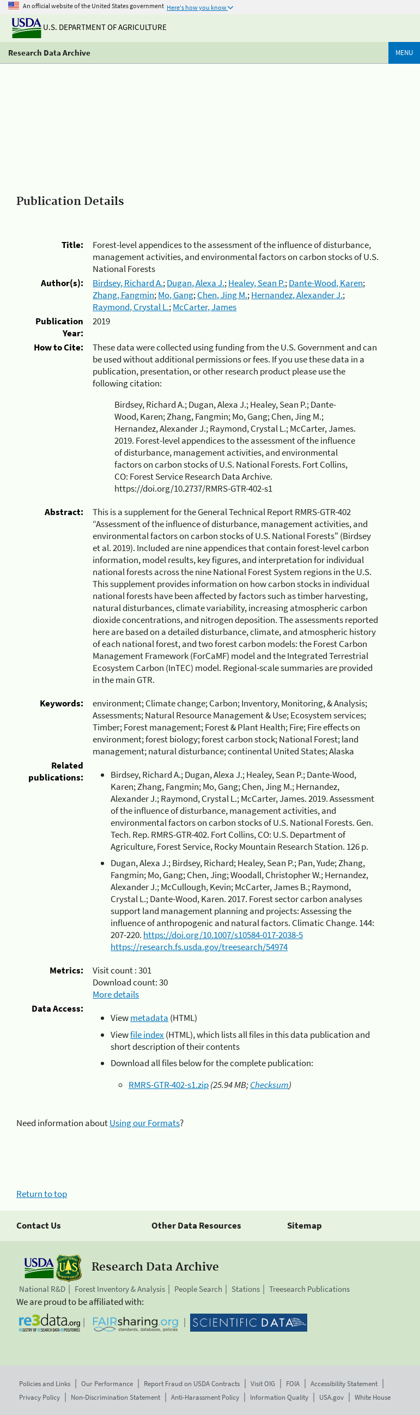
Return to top (41, 1194)
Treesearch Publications (309, 1289)
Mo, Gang (175, 295)
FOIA (293, 1383)
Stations (246, 1289)
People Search (198, 1289)
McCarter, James (204, 307)
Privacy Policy (39, 1397)
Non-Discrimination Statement (115, 1397)
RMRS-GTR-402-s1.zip (169, 1085)
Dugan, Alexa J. (195, 283)
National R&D (42, 1289)
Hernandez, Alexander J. (297, 295)
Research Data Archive (49, 52)
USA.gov (331, 1397)
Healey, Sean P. (256, 283)
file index (147, 1035)
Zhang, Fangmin (123, 295)
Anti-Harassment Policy (205, 1397)
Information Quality (279, 1397)
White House (373, 1397)
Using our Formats (144, 1123)
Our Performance (107, 1383)
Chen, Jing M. (222, 295)
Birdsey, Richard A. (128, 283)
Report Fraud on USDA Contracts (192, 1383)
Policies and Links (44, 1383)
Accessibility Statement (344, 1383)
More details (116, 994)
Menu (404, 52)
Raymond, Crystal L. (131, 307)
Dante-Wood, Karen (326, 283)
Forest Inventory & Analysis (120, 1289)
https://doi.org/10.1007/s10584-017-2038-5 (223, 935)
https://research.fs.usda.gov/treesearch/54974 (199, 947)
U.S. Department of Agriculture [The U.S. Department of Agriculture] (89, 27)
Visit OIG (263, 1383)
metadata (149, 1018)
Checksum (269, 1085)
